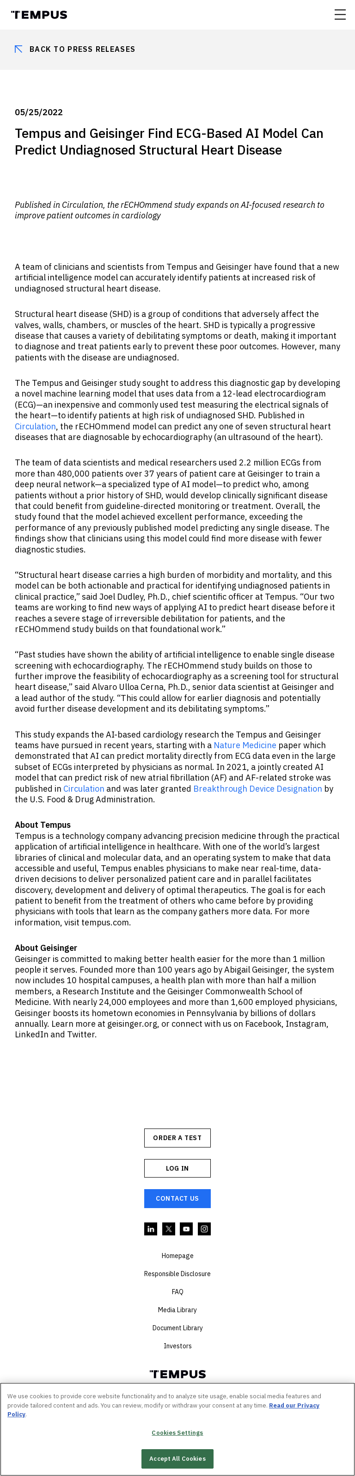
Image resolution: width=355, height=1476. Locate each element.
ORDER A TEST (177, 1138)
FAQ (178, 1292)
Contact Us (177, 1198)
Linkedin (151, 1229)
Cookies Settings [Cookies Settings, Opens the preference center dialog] (177, 1433)
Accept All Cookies (177, 1459)
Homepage (178, 1256)
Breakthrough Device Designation (257, 788)
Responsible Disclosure (177, 1274)
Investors (178, 1346)
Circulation (35, 426)
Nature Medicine (245, 745)
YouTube (186, 1229)
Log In (177, 1168)
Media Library (177, 1310)
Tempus (39, 15)
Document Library (178, 1328)
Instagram (204, 1229)
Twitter (169, 1229)
